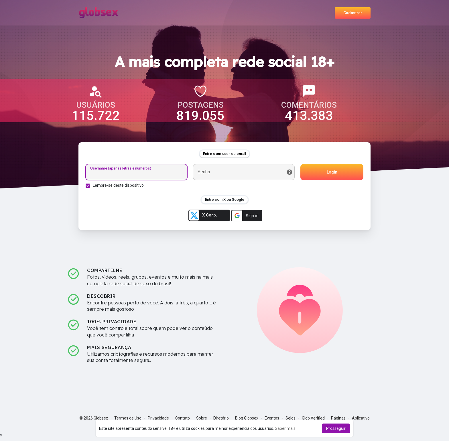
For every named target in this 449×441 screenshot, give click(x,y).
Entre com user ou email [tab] (224, 153)
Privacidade (158, 418)
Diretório (221, 418)
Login (332, 172)
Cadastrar (352, 13)
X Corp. (203, 215)
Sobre (201, 418)
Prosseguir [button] (336, 428)
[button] (246, 215)
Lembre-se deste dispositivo (118, 185)
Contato (182, 418)
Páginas (338, 418)
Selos (290, 418)
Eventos (272, 418)
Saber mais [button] (285, 428)
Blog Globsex (246, 418)
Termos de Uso (127, 418)
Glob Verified (313, 418)
